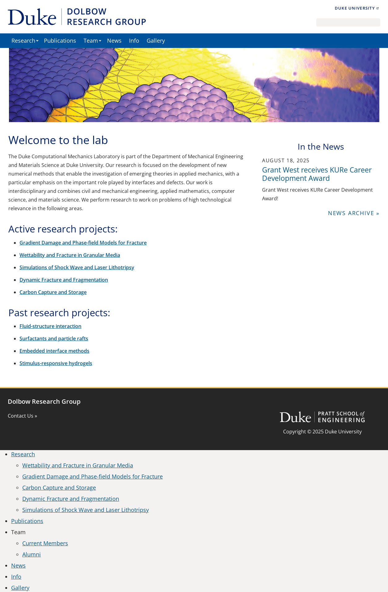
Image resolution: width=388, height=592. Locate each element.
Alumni (31, 554)
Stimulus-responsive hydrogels (55, 363)
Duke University (355, 8)
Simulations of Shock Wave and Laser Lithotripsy (76, 267)
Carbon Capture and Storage (53, 292)
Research (23, 40)
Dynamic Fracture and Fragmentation (63, 279)
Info (134, 40)
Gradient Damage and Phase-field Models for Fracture (83, 242)
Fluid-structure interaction (50, 326)
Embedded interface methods (54, 350)
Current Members (45, 543)
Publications (60, 40)
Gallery (156, 40)
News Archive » (354, 213)
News (114, 40)
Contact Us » (22, 415)
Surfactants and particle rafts (53, 338)
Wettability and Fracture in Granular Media (69, 255)
